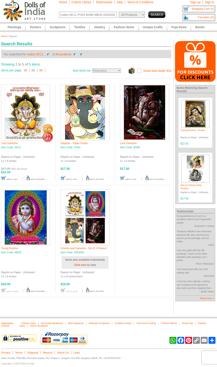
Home (63, 2)
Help (120, 2)
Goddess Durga (123, 323)
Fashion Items (124, 27)
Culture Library (81, 2)
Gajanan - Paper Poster (74, 143)
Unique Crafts (153, 27)
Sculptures (57, 27)
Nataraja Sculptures (99, 323)
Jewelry (99, 27)
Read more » (207, 298)
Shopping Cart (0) (202, 8)
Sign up (195, 2)
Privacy (5, 352)
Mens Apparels (76, 323)
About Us (63, 352)
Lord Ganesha (9, 143)
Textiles (79, 27)
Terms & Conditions (140, 2)
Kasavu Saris (29, 323)
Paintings (14, 27)
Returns (48, 352)
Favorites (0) (206, 17)
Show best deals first (157, 70)
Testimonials (104, 2)
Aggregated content (7, 324)
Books (200, 27)
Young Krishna (9, 248)
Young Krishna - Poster (193, 130)
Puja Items (179, 27)
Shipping (32, 352)
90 (41, 70)
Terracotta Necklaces (52, 323)
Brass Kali (187, 323)
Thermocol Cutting (146, 323)
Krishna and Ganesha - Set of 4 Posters (84, 248)
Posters (35, 27)
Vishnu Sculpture (39, 325)
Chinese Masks (169, 323)
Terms (19, 352)
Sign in (209, 2)
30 (25, 70)
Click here (80, 265)
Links (76, 352)
